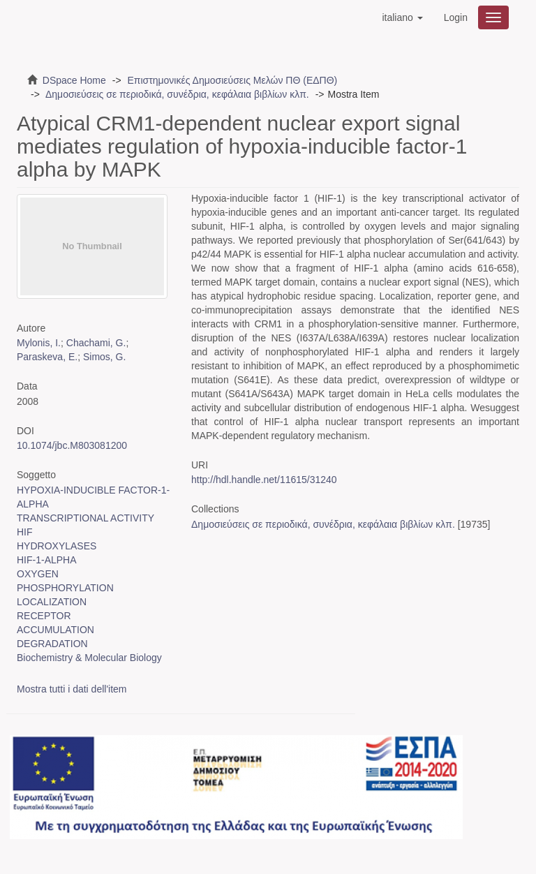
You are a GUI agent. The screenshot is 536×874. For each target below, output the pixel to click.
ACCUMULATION (55, 629)
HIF (25, 532)
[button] (402, 17)
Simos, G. (104, 356)
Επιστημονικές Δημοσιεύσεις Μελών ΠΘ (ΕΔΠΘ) (232, 80)
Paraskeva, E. (47, 356)
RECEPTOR (44, 615)
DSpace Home (74, 80)
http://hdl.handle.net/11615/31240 (264, 479)
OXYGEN (38, 573)
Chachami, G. (96, 342)
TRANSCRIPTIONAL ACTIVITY (85, 518)
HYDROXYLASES (56, 545)
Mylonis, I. (39, 342)
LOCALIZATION (52, 601)
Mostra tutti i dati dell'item (72, 689)
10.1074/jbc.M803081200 (72, 445)
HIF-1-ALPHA (47, 559)
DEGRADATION (52, 643)
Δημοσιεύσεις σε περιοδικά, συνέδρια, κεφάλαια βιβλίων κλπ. (177, 94)
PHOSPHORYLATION (65, 587)
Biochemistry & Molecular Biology (89, 657)
